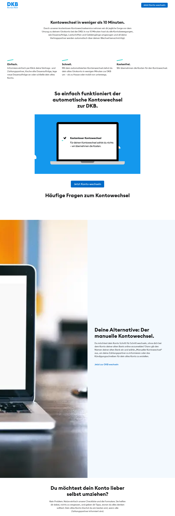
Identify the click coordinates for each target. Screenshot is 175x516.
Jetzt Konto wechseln (154, 5)
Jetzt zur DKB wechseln (106, 379)
